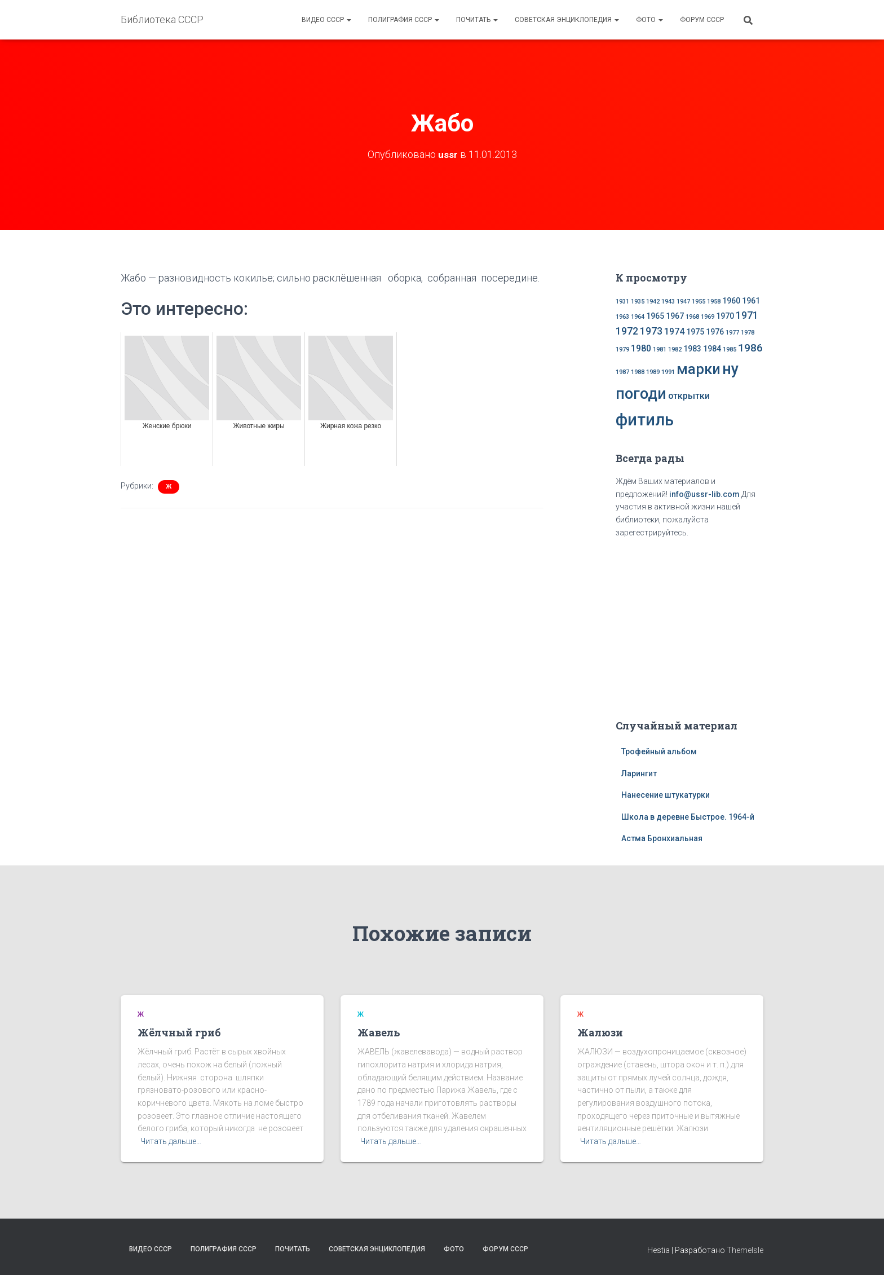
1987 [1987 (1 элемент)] (622, 372)
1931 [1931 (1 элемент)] (622, 301)
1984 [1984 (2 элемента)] (712, 348)
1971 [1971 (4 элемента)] (747, 315)
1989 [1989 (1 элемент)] (653, 372)
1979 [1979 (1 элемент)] (622, 349)
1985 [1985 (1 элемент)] (729, 349)
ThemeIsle (745, 1249)
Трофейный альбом (659, 751)
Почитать (477, 20)
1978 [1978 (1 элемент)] (747, 332)
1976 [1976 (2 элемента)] (715, 331)
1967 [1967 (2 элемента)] (675, 315)
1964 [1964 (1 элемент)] (637, 316)
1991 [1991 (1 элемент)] (668, 372)
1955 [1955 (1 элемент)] (698, 301)
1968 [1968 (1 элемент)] (692, 316)
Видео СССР (326, 20)
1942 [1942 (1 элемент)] (653, 301)
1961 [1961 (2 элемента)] (751, 300)
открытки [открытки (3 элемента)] (689, 395)
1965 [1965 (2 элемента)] (655, 315)
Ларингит (639, 772)
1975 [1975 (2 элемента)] (695, 331)
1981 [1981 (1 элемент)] (659, 349)
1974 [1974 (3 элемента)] (674, 331)
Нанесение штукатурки (665, 794)
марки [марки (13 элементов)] (699, 368)
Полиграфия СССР (403, 20)
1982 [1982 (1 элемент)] (675, 349)
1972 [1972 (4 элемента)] (627, 331)
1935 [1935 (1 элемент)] (637, 301)
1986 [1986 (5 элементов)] (750, 347)
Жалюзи (600, 1032)
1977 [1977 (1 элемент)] (732, 332)
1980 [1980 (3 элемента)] (641, 348)
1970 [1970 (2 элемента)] (725, 315)
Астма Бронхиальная (661, 838)
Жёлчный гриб (179, 1032)
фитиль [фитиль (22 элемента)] (645, 419)
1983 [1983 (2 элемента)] (692, 348)
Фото (649, 20)
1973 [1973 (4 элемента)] (651, 331)
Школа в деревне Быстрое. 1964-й (687, 816)
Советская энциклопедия (567, 20)
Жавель (378, 1032)
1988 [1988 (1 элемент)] (637, 372)
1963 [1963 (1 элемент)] (622, 316)
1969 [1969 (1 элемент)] (707, 316)
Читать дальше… (170, 1141)
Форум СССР (702, 20)
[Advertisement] (689, 626)
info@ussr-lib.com (704, 494)
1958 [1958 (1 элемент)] (714, 301)
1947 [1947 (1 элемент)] (683, 301)
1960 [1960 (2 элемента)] (731, 300)
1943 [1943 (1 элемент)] (668, 301)
